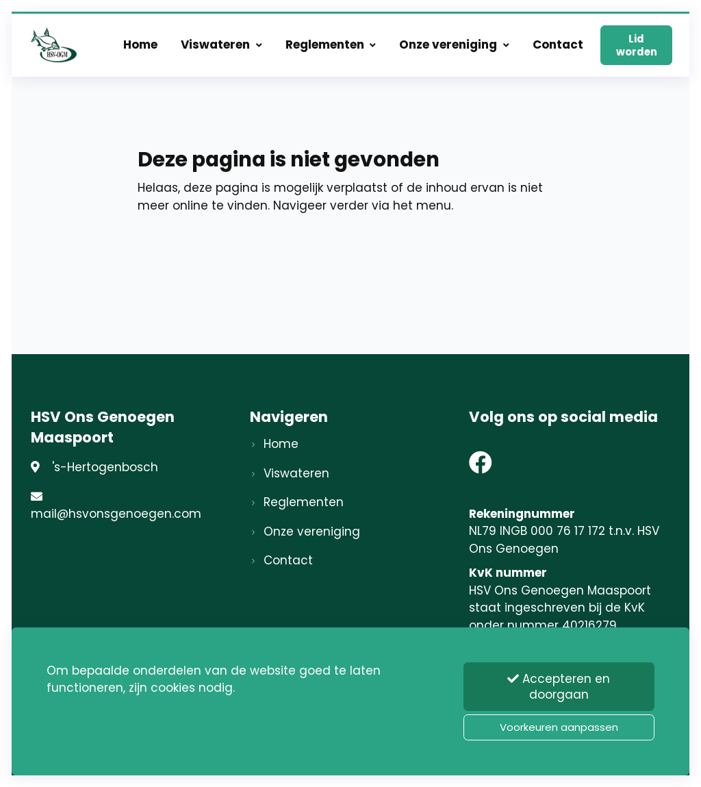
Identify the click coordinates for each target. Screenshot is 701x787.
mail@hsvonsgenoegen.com (116, 513)
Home (140, 44)
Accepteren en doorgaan (558, 686)
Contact (558, 44)
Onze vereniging (454, 44)
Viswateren (221, 44)
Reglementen (331, 44)
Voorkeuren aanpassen (559, 727)
